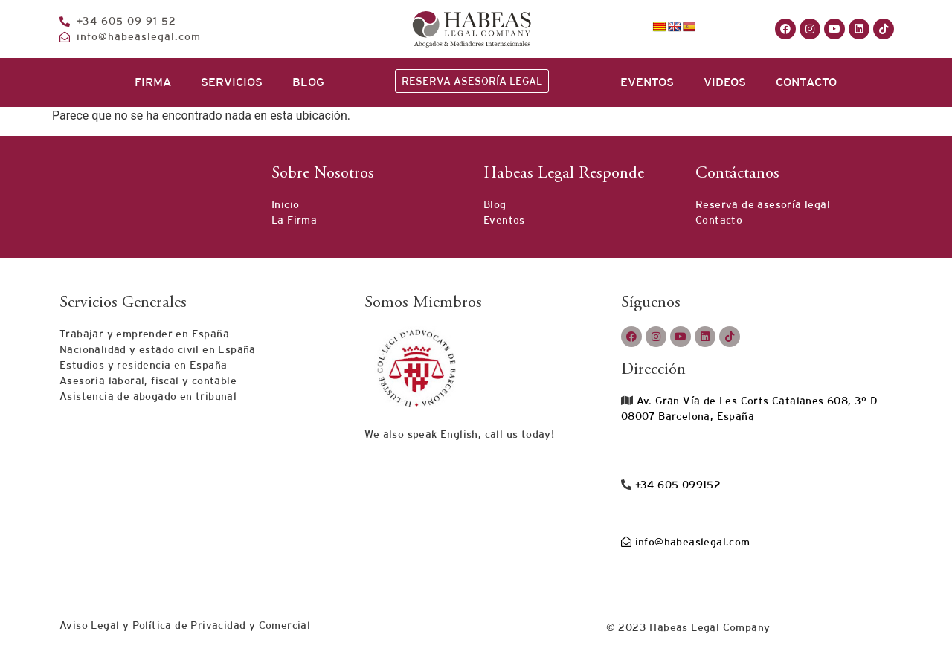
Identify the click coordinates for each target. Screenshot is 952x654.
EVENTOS (647, 82)
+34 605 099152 (676, 484)
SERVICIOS (232, 82)
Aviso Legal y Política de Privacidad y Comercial (185, 625)
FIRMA (153, 82)
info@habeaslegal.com (685, 542)
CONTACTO (806, 82)
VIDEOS (725, 82)
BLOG (308, 82)
